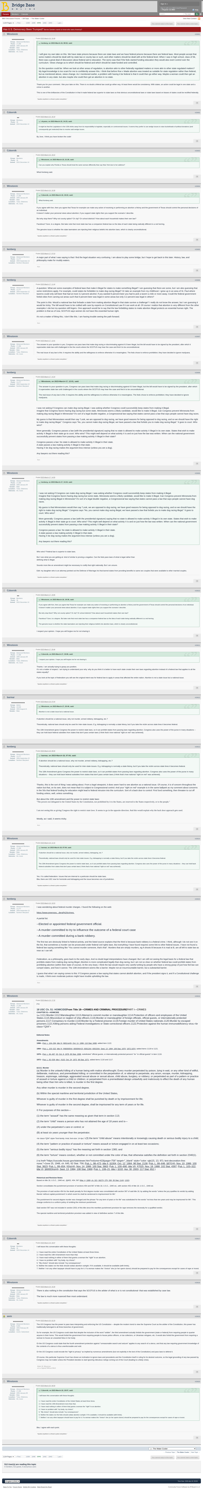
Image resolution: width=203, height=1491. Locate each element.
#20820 (197, 1381)
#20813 (197, 747)
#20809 (197, 473)
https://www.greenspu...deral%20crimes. (55, 912)
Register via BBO (168, 10)
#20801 (197, 34)
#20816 (197, 996)
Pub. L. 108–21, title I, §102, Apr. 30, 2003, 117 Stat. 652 (124, 1169)
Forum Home (17, 1487)
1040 (33, 23)
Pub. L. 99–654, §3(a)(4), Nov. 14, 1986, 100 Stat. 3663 (78, 1166)
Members (15, 14)
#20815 (197, 899)
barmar (11, 697)
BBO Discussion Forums (11, 18)
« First (18, 23)
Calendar (24, 14)
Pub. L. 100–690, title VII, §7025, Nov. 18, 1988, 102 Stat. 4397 (143, 1166)
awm (9, 1316)
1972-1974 (131, 1049)
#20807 (197, 336)
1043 (50, 23)
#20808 (197, 372)
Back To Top (7, 1487)
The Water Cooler (37, 18)
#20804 (197, 186)
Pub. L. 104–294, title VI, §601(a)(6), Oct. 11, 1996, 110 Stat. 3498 (70, 1043)
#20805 (197, 249)
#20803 (197, 151)
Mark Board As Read (44, 1487)
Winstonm (12, 34)
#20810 (197, 591)
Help (195, 10)
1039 (28, 23)
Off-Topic (25, 18)
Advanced (200, 14)
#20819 (197, 1316)
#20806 (197, 280)
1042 (45, 23)
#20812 (197, 697)
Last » (60, 23)
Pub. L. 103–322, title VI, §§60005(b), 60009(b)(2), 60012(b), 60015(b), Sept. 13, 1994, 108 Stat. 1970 (84, 1049)
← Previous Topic (169, 1452)
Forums (6, 14)
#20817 (197, 1239)
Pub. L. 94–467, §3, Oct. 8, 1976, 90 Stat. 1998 (62, 1054)
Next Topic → (195, 1452)
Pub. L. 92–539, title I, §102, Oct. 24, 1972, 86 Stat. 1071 (66, 1060)
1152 (127, 1180)
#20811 (197, 645)
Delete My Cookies (29, 1487)
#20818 (197, 1282)
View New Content (190, 18)
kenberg (11, 249)
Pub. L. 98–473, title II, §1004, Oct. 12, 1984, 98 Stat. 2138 (116, 1163)
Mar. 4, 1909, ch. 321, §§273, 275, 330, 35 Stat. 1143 (102, 1180)
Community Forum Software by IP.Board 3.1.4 (184, 1487)
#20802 (197, 112)
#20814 (197, 839)
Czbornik (11, 112)
